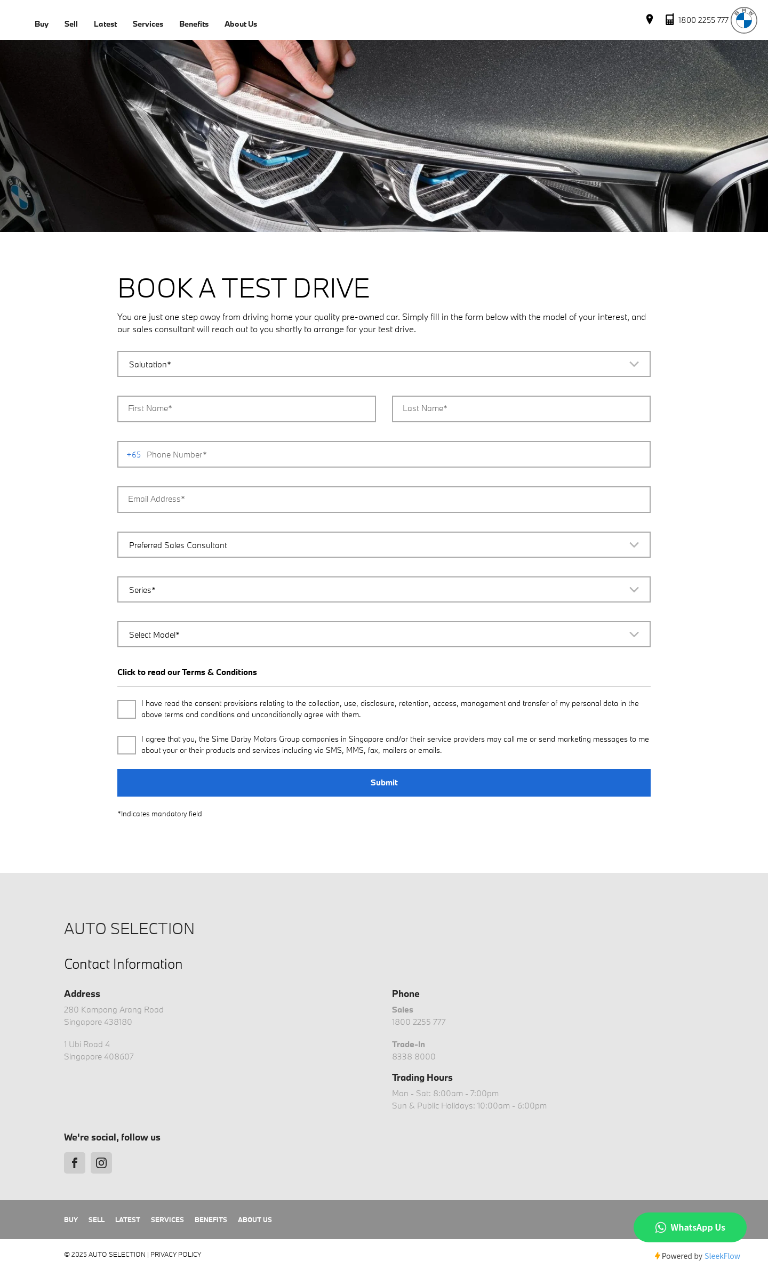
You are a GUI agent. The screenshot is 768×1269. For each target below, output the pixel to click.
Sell (71, 24)
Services (148, 24)
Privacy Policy (175, 1254)
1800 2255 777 (419, 1021)
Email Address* (156, 498)
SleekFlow (722, 1255)
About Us (241, 24)
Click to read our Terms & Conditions (187, 671)
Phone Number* (177, 454)
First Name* (150, 408)
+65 (133, 454)
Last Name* (425, 408)
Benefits (194, 24)
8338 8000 (414, 1056)
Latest (105, 24)
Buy (42, 24)
